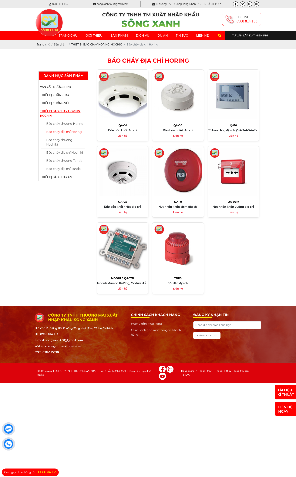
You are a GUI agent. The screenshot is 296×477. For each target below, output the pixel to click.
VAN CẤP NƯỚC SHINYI (56, 87)
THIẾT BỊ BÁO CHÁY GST (57, 177)
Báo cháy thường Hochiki (59, 142)
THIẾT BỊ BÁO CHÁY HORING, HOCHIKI (60, 113)
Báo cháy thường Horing (64, 124)
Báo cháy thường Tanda (64, 161)
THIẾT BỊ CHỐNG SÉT (55, 103)
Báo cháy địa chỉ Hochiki (64, 152)
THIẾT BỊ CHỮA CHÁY (54, 95)
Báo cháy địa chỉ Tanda (63, 169)
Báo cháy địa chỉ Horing (64, 132)
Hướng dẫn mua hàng (146, 323)
